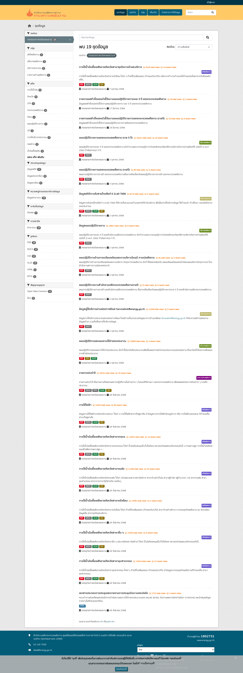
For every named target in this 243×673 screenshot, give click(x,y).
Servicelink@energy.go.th (173, 318)
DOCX (88, 84)
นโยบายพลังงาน (205, 142)
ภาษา (139, 645)
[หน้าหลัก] (29, 26)
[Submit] (212, 12)
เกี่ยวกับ (153, 12)
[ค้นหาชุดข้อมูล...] (201, 12)
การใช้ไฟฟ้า (85, 405)
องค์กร (133, 12)
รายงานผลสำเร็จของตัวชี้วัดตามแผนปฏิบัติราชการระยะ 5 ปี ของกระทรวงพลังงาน (123, 99)
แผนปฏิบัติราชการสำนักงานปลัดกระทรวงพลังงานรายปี (109, 285)
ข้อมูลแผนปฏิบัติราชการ (92, 226)
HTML (82, 606)
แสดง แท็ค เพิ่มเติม (35, 157)
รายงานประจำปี (87, 373)
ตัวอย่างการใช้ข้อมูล (171, 12)
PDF (81, 84)
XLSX (95, 84)
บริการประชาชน (206, 199)
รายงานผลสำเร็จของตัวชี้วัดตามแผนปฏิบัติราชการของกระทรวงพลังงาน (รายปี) (122, 118)
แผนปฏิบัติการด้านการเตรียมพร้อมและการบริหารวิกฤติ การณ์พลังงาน (117, 258)
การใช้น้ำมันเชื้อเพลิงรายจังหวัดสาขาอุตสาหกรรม (106, 561)
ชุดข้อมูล (121, 12)
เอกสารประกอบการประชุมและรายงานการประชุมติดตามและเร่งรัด (114, 593)
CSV (101, 84)
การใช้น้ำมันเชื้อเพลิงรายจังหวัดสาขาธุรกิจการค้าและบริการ (111, 67)
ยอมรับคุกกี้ (121, 669)
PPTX (95, 390)
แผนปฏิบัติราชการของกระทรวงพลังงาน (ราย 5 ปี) (106, 138)
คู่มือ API (110, 621)
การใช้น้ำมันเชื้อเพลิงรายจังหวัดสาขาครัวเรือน (103, 501)
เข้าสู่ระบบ (211, 2)
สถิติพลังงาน (206, 72)
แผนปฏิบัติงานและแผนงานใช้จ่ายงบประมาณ (103, 341)
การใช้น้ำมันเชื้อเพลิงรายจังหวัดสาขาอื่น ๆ (101, 533)
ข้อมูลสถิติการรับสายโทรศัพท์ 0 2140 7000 (103, 194)
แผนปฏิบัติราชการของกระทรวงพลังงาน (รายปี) (105, 170)
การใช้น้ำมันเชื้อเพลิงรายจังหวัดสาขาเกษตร (102, 437)
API (101, 621)
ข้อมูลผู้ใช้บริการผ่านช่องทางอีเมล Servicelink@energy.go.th (112, 309)
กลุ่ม (143, 12)
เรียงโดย (170, 47)
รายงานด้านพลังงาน (204, 378)
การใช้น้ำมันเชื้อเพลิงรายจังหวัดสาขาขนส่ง (102, 469)
